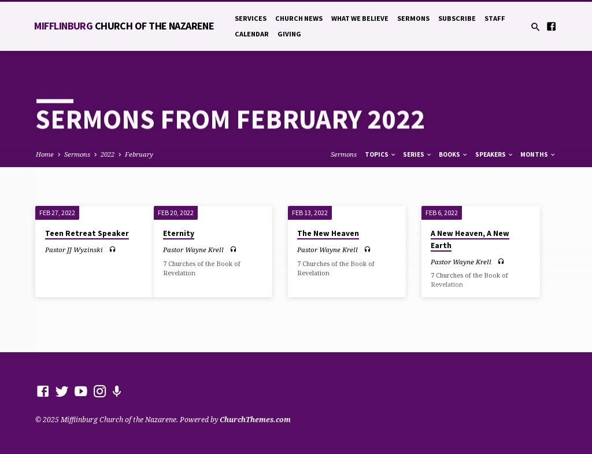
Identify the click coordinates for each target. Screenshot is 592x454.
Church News (299, 18)
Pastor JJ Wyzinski (74, 249)
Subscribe (457, 18)
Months (538, 154)
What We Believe (359, 18)
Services (251, 18)
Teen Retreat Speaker (87, 233)
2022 (107, 154)
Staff (494, 18)
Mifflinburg (124, 25)
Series (417, 154)
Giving (289, 33)
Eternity (178, 233)
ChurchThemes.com (255, 420)
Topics (381, 154)
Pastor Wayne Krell (193, 249)
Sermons (413, 18)
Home (45, 154)
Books (453, 154)
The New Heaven (328, 233)
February (139, 154)
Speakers (494, 154)
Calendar (252, 33)
